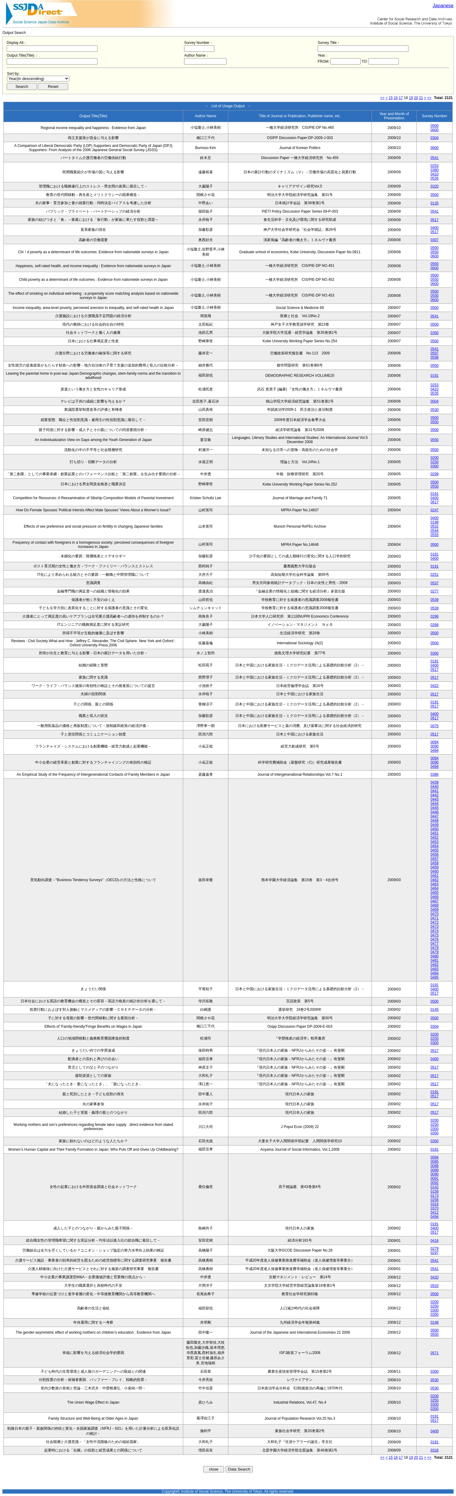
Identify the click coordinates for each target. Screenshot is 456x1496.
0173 (435, 1195)
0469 (435, 909)
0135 (435, 203)
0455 (435, 850)
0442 (435, 795)
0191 (435, 375)
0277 (435, 591)
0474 (435, 931)
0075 (435, 726)
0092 (435, 1183)
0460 (435, 871)
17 (401, 98)
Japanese (443, 5)
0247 (435, 510)
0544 (435, 531)
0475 (435, 935)
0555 (435, 535)
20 (416, 98)
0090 (435, 746)
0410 (435, 174)
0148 (435, 1322)
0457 (435, 859)
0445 (435, 808)
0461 (435, 876)
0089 (435, 1170)
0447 (435, 816)
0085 (435, 1161)
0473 (435, 926)
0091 (435, 1178)
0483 (435, 969)
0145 (435, 1009)
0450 (435, 829)
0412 (435, 1212)
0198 (435, 522)
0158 (435, 1191)
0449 (435, 825)
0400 (435, 228)
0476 (435, 939)
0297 (435, 1253)
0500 (435, 126)
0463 (435, 884)
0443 (435, 799)
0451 (435, 833)
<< (382, 98)
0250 (435, 462)
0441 (435, 791)
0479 (435, 952)
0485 (435, 977)
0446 (435, 812)
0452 (435, 837)
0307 (435, 240)
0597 (435, 353)
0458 (435, 863)
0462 (435, 880)
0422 (435, 686)
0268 (435, 625)
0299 (435, 474)
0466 (435, 897)
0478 (435, 948)
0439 (435, 782)
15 (391, 98)
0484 (435, 973)
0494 (435, 750)
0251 (435, 574)
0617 (435, 502)
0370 (435, 1208)
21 (421, 98)
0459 (435, 867)
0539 (435, 600)
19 (411, 98)
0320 (435, 186)
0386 (435, 774)
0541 (435, 158)
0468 (435, 905)
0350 (435, 333)
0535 (435, 178)
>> (429, 98)
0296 (435, 616)
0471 (435, 918)
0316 (435, 1204)
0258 (435, 1200)
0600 (435, 130)
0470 (435, 914)
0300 (435, 466)
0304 (435, 138)
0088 (435, 1166)
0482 (435, 965)
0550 (435, 252)
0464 (435, 888)
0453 (435, 842)
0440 (435, 786)
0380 (435, 170)
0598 (435, 357)
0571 (435, 1353)
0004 (435, 401)
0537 (435, 583)
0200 (435, 458)
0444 (435, 803)
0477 (435, 943)
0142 (435, 1187)
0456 (435, 854)
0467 (435, 901)
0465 (435, 893)
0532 (435, 526)
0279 (435, 1248)
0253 (435, 166)
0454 (435, 846)
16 (396, 98)
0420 (435, 1277)
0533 (435, 1286)
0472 (435, 922)
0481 (435, 960)
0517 (435, 220)
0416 (435, 1241)
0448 (435, 820)
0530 (435, 410)
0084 (435, 742)
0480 (435, 956)
